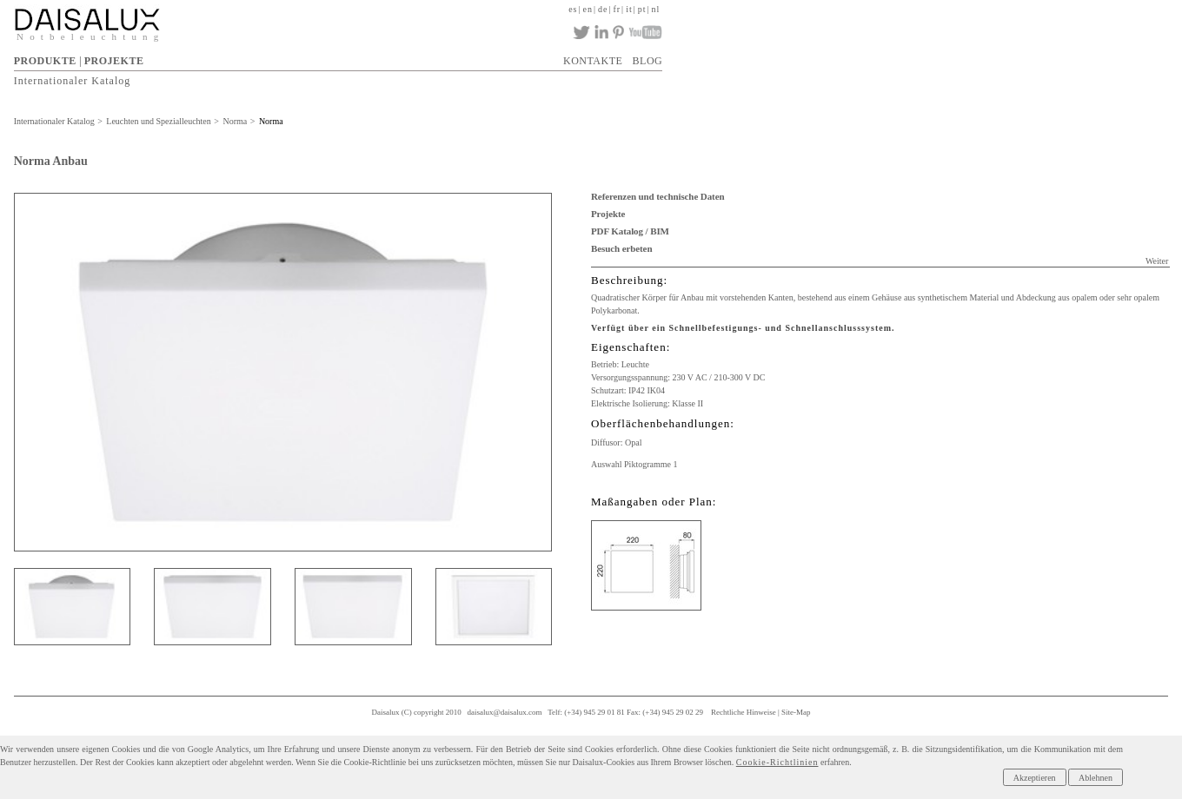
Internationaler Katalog (72, 81)
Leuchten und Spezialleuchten (158, 121)
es (572, 9)
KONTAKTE (592, 61)
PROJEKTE (114, 61)
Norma (234, 121)
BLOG (648, 61)
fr (617, 9)
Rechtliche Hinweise (743, 712)
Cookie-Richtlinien (777, 762)
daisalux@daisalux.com (505, 712)
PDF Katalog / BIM (630, 231)
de (603, 9)
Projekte (608, 213)
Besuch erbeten (621, 248)
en (588, 9)
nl (656, 9)
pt (642, 9)
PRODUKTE (45, 61)
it (629, 9)
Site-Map (796, 712)
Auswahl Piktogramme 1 (634, 464)
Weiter (1156, 261)
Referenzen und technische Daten (657, 196)
